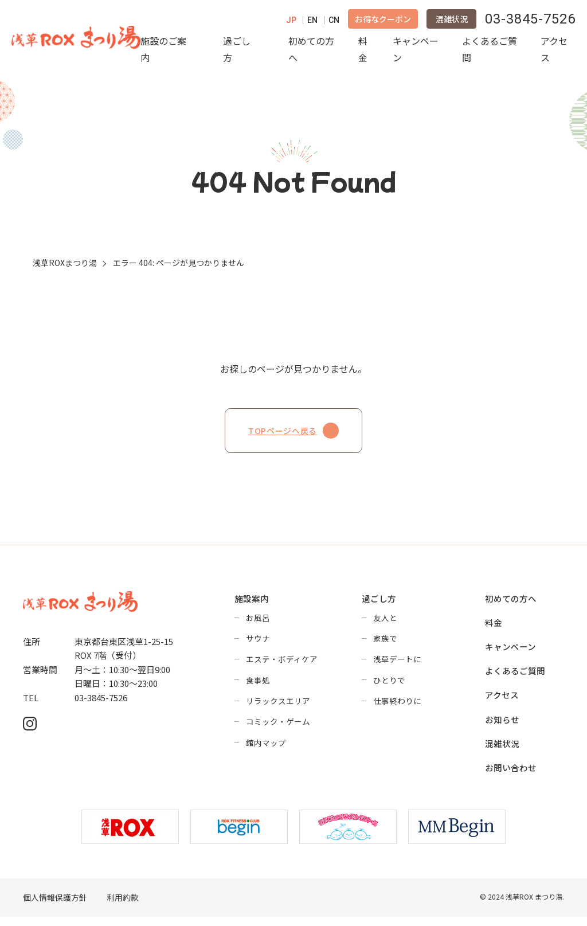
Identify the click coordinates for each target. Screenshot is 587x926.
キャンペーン (416, 52)
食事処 (258, 687)
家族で (385, 644)
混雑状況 (452, 22)
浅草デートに (397, 665)
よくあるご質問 (489, 52)
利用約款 (123, 907)
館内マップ (266, 750)
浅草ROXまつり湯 (65, 268)
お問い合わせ (511, 777)
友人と (385, 623)
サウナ (258, 644)
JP (291, 23)
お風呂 (258, 623)
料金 (362, 52)
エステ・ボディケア (282, 665)
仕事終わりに (397, 708)
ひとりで (389, 687)
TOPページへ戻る (293, 436)
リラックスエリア (278, 708)
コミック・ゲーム (278, 729)
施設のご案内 (163, 52)
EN (312, 23)
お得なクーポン (383, 22)
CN (333, 23)
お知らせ (502, 727)
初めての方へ (311, 52)
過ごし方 (237, 52)
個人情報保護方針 (55, 907)
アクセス (554, 52)
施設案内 (251, 604)
